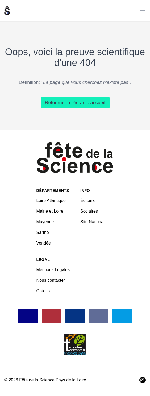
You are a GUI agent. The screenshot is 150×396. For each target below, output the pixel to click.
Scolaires (89, 211)
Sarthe (42, 232)
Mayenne (45, 222)
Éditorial (88, 200)
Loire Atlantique (51, 200)
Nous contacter (50, 280)
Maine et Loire (49, 211)
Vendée (43, 243)
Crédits (43, 291)
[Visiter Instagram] (142, 380)
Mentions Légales (53, 269)
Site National (92, 222)
